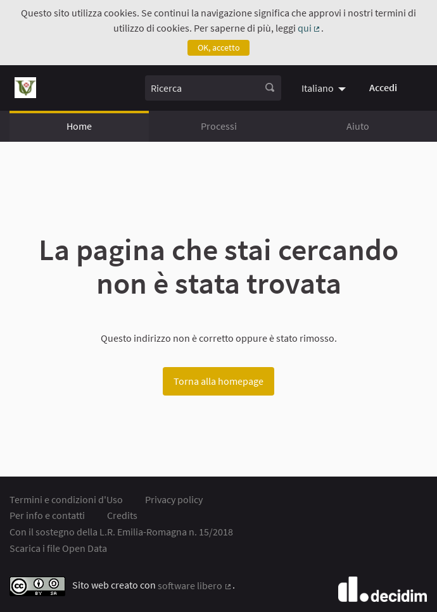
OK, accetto (219, 47)
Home (79, 126)
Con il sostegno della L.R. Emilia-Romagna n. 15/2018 (121, 531)
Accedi (383, 87)
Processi (219, 126)
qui (310, 28)
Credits (122, 515)
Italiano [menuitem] (317, 88)
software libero (195, 585)
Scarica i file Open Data (58, 548)
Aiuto (357, 126)
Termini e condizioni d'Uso (66, 499)
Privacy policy (174, 499)
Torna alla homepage (218, 381)
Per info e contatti (47, 515)
